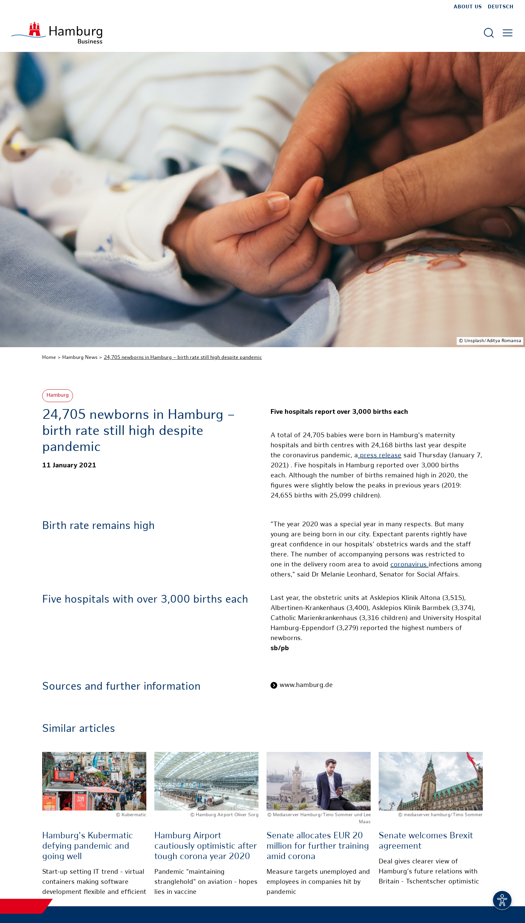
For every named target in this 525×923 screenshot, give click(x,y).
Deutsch (501, 7)
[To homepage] (56, 33)
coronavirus (409, 565)
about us (468, 7)
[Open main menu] (508, 33)
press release (379, 456)
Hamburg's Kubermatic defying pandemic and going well (87, 846)
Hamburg (58, 395)
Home (49, 357)
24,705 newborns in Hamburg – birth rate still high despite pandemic (183, 357)
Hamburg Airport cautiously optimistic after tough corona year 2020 (205, 846)
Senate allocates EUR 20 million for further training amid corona (318, 846)
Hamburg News (79, 357)
